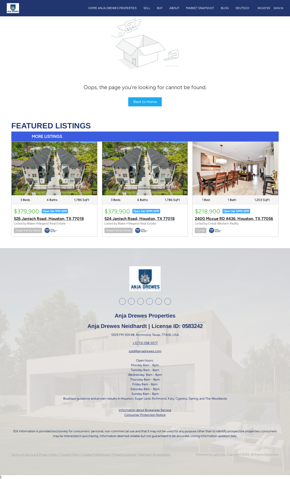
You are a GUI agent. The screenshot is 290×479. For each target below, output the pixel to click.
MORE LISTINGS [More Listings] (47, 136)
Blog (225, 8)
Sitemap (144, 455)
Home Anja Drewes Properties (112, 8)
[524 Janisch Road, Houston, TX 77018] (145, 168)
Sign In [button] (278, 8)
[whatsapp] (167, 301)
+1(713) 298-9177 (145, 343)
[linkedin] (131, 301)
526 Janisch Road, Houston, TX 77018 (49, 218)
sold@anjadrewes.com (145, 351)
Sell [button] (146, 8)
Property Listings (124, 455)
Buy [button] (160, 8)
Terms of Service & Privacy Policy (34, 455)
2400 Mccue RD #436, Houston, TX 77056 (234, 218)
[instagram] (140, 301)
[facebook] (122, 301)
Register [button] (264, 8)
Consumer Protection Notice (145, 415)
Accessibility (162, 455)
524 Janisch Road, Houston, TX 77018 (139, 218)
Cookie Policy (70, 455)
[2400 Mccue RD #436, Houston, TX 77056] (235, 168)
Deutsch (242, 8)
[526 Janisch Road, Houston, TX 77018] (54, 168)
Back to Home (145, 102)
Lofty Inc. (219, 455)
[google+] (158, 301)
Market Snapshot (200, 8)
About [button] (174, 8)
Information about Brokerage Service (145, 410)
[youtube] (149, 301)
